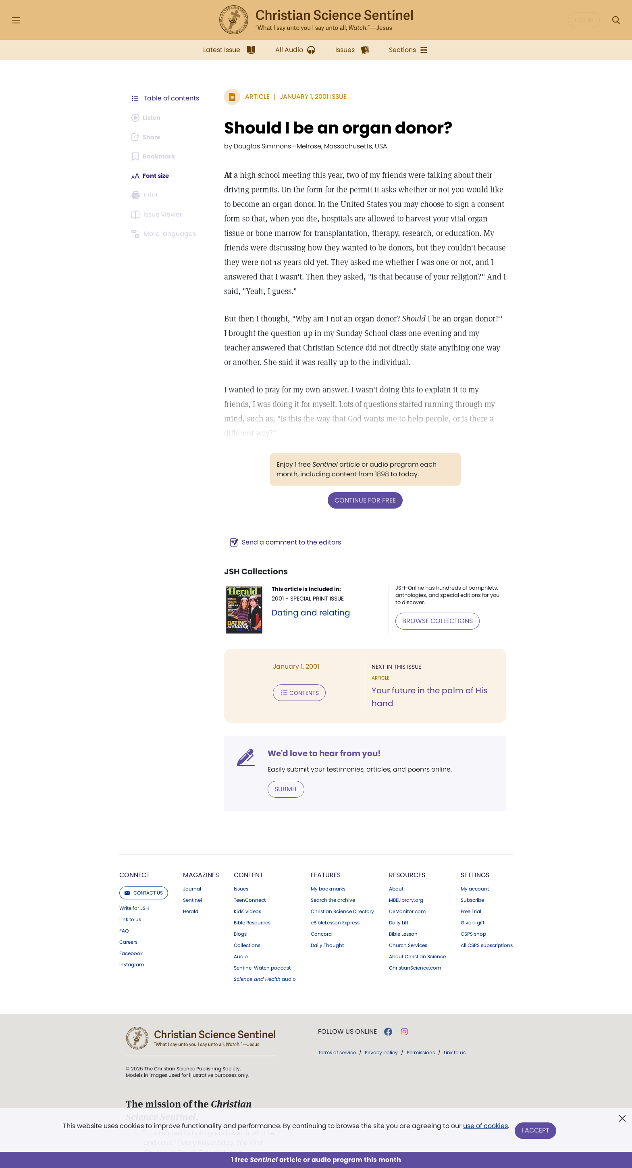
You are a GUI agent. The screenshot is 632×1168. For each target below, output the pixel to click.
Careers (128, 926)
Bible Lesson (403, 918)
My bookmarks (328, 873)
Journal (192, 873)
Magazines (201, 859)
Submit (281, 773)
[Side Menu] (16, 20)
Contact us (144, 877)
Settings (475, 859)
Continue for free (363, 485)
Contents (295, 677)
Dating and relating (307, 597)
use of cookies (485, 1127)
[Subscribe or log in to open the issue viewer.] (158, 214)
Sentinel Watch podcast (262, 952)
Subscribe (472, 884)
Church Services (408, 930)
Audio (241, 941)
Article (253, 96)
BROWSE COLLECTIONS (436, 605)
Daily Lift (398, 907)
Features (326, 859)
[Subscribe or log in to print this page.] (146, 195)
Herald (190, 896)
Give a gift (472, 907)
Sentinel (192, 884)
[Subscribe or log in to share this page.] (148, 137)
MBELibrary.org (406, 884)
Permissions (421, 1037)
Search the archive (333, 884)
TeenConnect (250, 884)
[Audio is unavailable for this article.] (148, 117)
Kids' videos (247, 896)
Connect (134, 859)
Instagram (131, 949)
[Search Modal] (616, 20)
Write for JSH (134, 893)
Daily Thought (327, 930)
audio (265, 964)
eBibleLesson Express (335, 907)
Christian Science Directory (342, 896)
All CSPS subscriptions (487, 930)
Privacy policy (381, 1037)
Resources (407, 859)
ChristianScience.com (415, 952)
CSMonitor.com (407, 896)
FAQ (124, 915)
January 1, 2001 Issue (309, 96)
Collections (247, 930)
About (396, 873)
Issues (241, 873)
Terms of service (337, 1037)
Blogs (240, 918)
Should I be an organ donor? (334, 128)
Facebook (131, 938)
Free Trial (471, 896)
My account (475, 873)
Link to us (130, 904)
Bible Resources (252, 907)
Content (248, 859)
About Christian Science (417, 941)
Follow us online (347, 1016)
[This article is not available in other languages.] (165, 234)
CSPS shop (473, 918)
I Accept (536, 1130)
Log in (584, 20)
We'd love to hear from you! (320, 738)
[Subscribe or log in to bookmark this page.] (154, 156)
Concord (321, 918)
